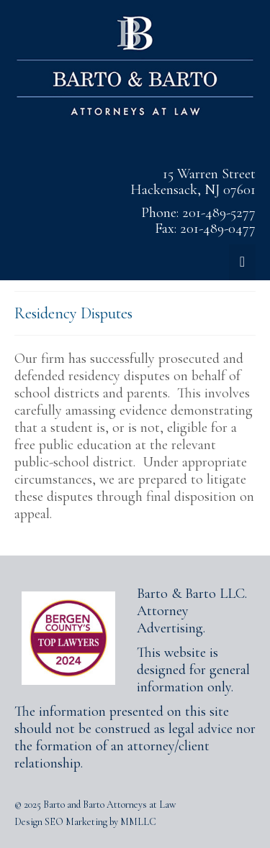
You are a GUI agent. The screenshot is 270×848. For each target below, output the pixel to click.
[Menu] (242, 262)
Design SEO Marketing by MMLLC (85, 822)
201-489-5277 (219, 212)
